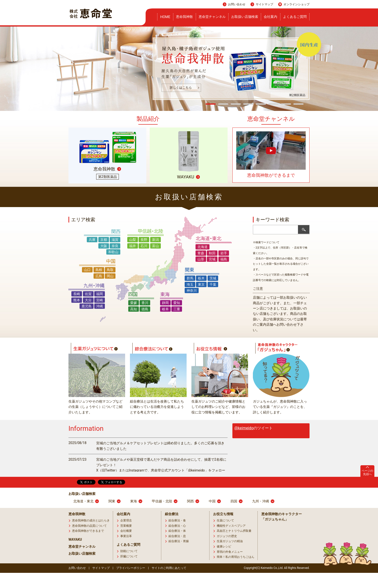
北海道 (202, 247)
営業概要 (126, 526)
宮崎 (99, 300)
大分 (88, 300)
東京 (201, 284)
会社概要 (126, 531)
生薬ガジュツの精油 (230, 541)
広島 (98, 276)
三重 (176, 309)
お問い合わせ (236, 4)
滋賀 (115, 240)
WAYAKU (75, 539)
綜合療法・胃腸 (179, 541)
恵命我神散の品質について (89, 526)
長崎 (76, 294)
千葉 (212, 284)
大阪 (103, 246)
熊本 (76, 300)
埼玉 (190, 284)
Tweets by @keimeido (249, 436)
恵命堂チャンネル (212, 17)
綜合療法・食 (177, 520)
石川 (144, 246)
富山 (155, 246)
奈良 (115, 246)
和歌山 (113, 252)
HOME (165, 17)
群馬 (190, 278)
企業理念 (126, 520)
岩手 (223, 253)
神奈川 (192, 291)
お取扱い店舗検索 (244, 17)
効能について (129, 551)
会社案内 (270, 17)
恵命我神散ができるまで (88, 531)
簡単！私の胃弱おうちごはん (235, 557)
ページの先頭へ (367, 472)
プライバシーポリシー (130, 568)
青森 (200, 253)
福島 (223, 259)
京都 (103, 240)
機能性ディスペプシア (231, 526)
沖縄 (99, 306)
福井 (132, 246)
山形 (200, 259)
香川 (145, 303)
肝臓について (129, 556)
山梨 (132, 240)
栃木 (201, 278)
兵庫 (92, 240)
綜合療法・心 (177, 526)
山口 (87, 270)
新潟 (155, 240)
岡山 (110, 276)
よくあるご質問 (295, 17)
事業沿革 (126, 536)
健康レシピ (224, 546)
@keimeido (243, 428)
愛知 (176, 303)
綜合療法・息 (177, 536)
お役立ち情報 (223, 514)
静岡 (165, 303)
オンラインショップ (297, 4)
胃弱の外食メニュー (230, 551)
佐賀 (88, 294)
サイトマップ (264, 4)
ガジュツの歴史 (227, 536)
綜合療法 (171, 514)
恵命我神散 (184, 17)
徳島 (145, 309)
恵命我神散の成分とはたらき (91, 520)
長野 (144, 240)
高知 (133, 309)
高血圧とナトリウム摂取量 (234, 531)
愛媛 (133, 303)
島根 (98, 270)
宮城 (212, 259)
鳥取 (110, 270)
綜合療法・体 (177, 531)
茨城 (212, 278)
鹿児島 (86, 306)
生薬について (225, 520)
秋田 (212, 253)
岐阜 (165, 309)
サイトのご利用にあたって (169, 568)
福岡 (99, 294)
